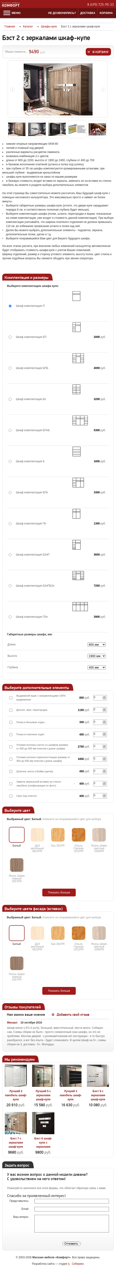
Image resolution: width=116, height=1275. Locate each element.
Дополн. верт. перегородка (31, 709)
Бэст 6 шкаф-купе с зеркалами (43, 1142)
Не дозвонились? (62, 13)
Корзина (106, 13)
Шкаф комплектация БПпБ (33, 430)
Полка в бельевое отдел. (30, 722)
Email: (25, 1209)
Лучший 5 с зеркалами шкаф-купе (43, 1095)
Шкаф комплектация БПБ (32, 368)
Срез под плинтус (26, 795)
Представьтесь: (20, 1201)
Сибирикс (78, 1263)
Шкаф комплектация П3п (32, 616)
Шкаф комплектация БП (31, 337)
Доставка (87, 13)
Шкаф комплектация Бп (31, 399)
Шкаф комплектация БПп (32, 492)
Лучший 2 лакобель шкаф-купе (16, 1095)
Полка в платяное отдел (30, 734)
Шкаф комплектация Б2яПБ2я (35, 585)
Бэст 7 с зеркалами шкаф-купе (16, 1142)
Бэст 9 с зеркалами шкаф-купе (98, 1095)
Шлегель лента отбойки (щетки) (34, 771)
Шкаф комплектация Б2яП (32, 554)
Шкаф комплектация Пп (31, 523)
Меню (11, 13)
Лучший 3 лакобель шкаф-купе (71, 1095)
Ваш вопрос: (21, 1217)
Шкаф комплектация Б (30, 461)
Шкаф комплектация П (30, 305)
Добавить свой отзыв (73, 1015)
